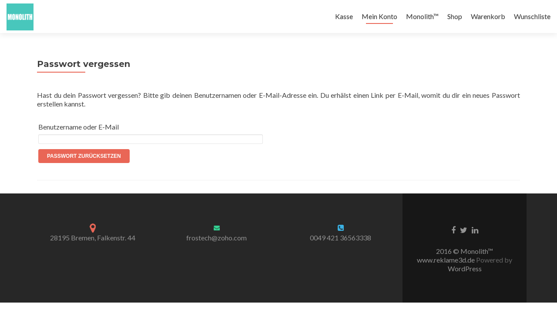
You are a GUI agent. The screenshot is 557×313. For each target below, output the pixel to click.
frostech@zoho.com (216, 237)
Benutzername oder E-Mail (78, 127)
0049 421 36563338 (340, 237)
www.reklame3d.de (446, 260)
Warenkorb (488, 16)
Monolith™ (422, 16)
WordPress (465, 268)
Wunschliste (532, 16)
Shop (454, 16)
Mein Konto (379, 16)
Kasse (344, 16)
